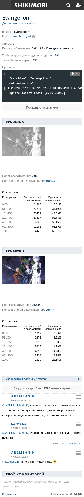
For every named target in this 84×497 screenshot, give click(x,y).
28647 (50, 309)
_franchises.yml (20, 36)
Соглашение (9, 494)
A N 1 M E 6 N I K (22, 396)
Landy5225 (18, 423)
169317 (50, 180)
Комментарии (26, 379)
